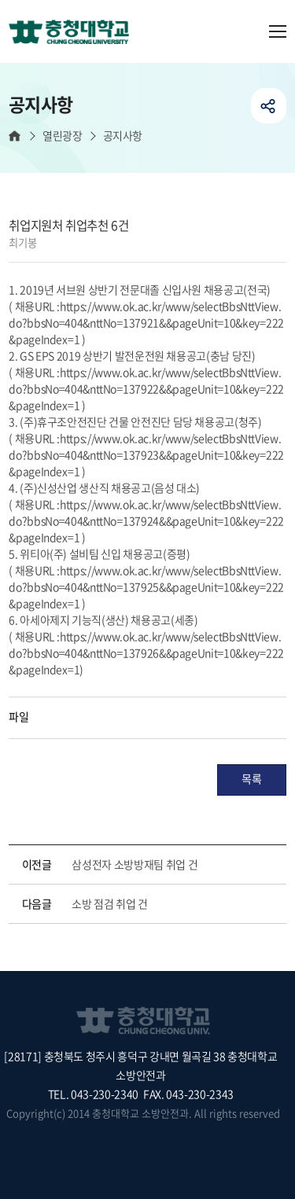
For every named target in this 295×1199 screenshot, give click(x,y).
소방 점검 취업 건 (110, 903)
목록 (251, 778)
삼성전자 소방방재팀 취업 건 (134, 864)
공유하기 (268, 105)
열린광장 (62, 135)
